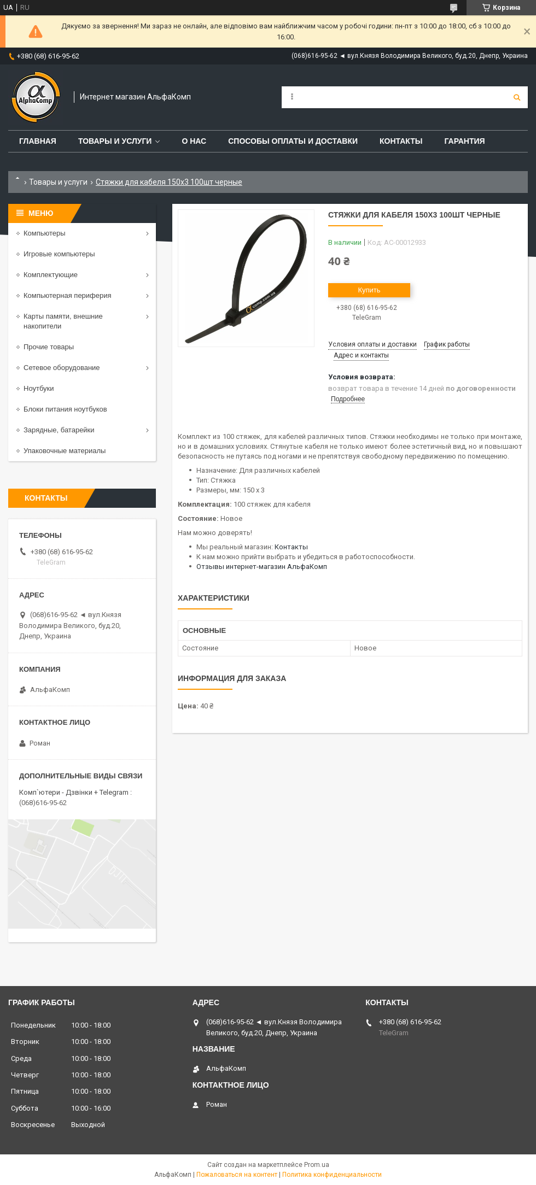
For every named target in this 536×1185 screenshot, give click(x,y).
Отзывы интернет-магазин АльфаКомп (261, 566)
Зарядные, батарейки (59, 430)
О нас (194, 141)
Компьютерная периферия (68, 295)
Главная (37, 141)
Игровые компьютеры (59, 254)
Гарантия (464, 141)
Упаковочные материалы (65, 451)
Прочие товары (49, 347)
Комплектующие (51, 275)
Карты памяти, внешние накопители (63, 321)
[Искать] (517, 97)
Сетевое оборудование (62, 367)
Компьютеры (45, 233)
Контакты (401, 141)
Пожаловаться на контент (236, 1174)
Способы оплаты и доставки (293, 141)
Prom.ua (316, 1165)
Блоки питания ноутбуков (65, 409)
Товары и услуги (115, 141)
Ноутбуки (39, 388)
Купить (369, 290)
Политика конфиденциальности (332, 1174)
